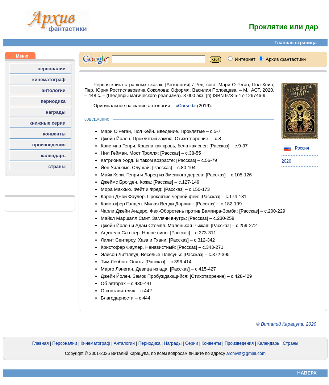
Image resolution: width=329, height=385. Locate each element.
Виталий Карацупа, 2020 (288, 324)
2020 (286, 161)
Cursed (185, 105)
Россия (295, 148)
